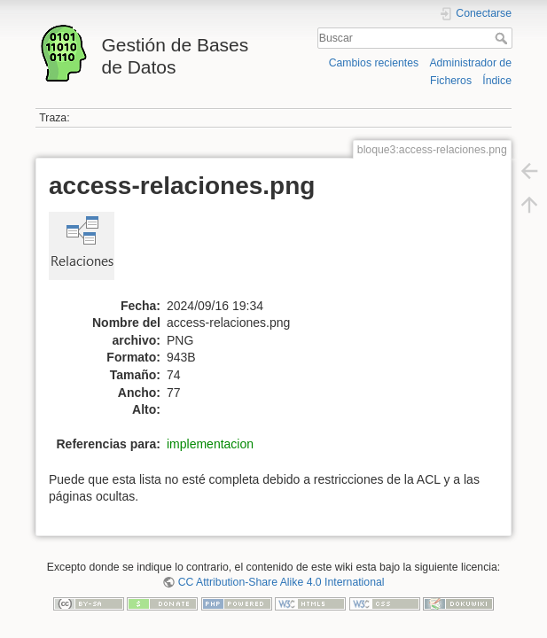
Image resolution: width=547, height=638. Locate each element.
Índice (497, 80)
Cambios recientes (373, 63)
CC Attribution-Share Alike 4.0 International (281, 582)
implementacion (210, 444)
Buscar (503, 38)
